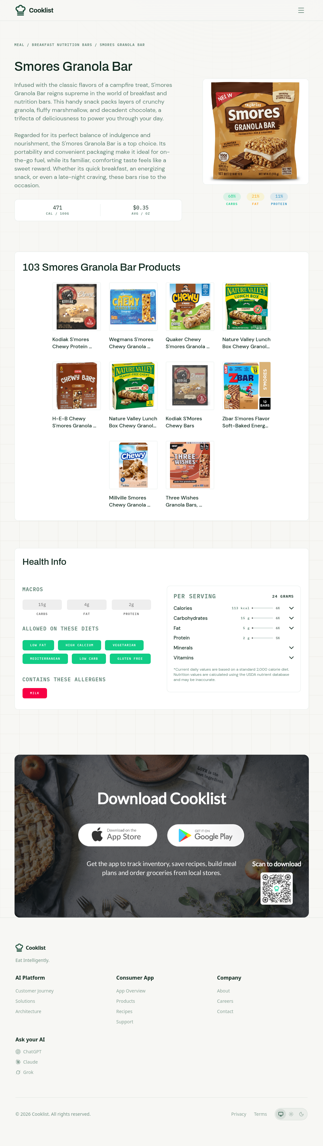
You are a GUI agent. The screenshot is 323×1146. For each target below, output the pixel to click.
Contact (225, 1011)
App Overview (131, 991)
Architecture (28, 1011)
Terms (260, 1114)
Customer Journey (34, 991)
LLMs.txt (214, 1114)
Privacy (238, 1114)
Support (124, 1022)
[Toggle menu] (301, 10)
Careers (225, 1001)
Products (125, 1001)
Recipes (124, 1011)
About (223, 991)
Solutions (25, 1001)
